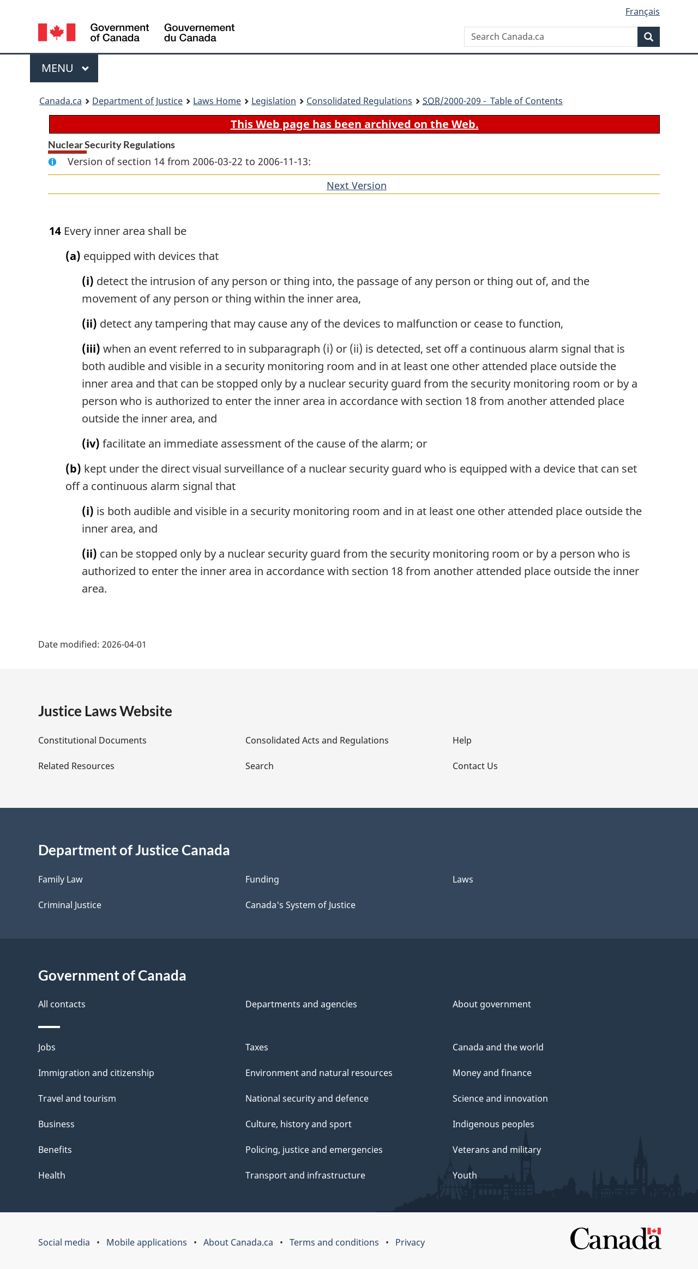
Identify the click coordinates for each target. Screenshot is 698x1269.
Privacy (410, 1242)
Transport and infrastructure (305, 1175)
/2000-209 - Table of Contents (493, 101)
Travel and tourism (77, 1098)
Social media (64, 1242)
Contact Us (475, 766)
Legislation (273, 101)
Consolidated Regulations (359, 101)
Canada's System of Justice (300, 905)
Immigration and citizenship (96, 1073)
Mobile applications (146, 1242)
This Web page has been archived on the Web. (355, 124)
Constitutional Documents (92, 740)
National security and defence (307, 1098)
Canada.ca (60, 101)
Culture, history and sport (298, 1124)
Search (259, 766)
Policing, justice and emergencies (314, 1150)
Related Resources (76, 766)
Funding (262, 879)
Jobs (47, 1047)
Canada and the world (498, 1047)
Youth (465, 1175)
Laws (463, 879)
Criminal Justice (69, 905)
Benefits (55, 1150)
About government (492, 1004)
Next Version (357, 185)
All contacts (62, 1004)
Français (642, 11)
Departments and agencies (301, 1004)
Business (56, 1124)
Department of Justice (137, 101)
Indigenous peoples (493, 1124)
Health (51, 1175)
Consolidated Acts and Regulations (317, 740)
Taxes (256, 1047)
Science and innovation (500, 1098)
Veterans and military (497, 1150)
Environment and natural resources (319, 1073)
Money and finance (492, 1073)
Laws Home (217, 101)
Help (462, 740)
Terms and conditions (334, 1242)
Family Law (60, 879)
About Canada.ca (238, 1242)
